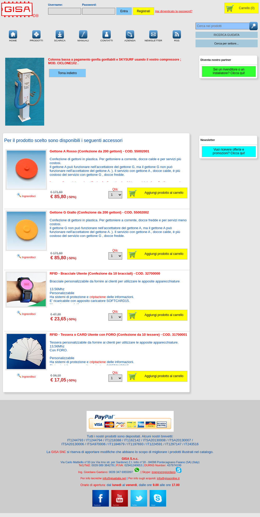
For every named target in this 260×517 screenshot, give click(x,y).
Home (13, 35)
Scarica (60, 35)
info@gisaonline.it (168, 478)
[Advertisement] (227, 109)
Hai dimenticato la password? (173, 11)
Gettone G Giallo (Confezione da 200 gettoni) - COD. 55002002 (99, 212)
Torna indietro (67, 73)
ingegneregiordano (164, 472)
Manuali (83, 35)
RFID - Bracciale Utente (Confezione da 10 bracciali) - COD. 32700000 (105, 273)
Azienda (130, 35)
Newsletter (153, 35)
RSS (177, 35)
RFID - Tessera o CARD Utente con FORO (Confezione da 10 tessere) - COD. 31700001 (118, 335)
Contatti (106, 35)
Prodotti (36, 35)
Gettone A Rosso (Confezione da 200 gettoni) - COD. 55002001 (99, 151)
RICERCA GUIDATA (226, 34)
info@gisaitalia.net (114, 478)
